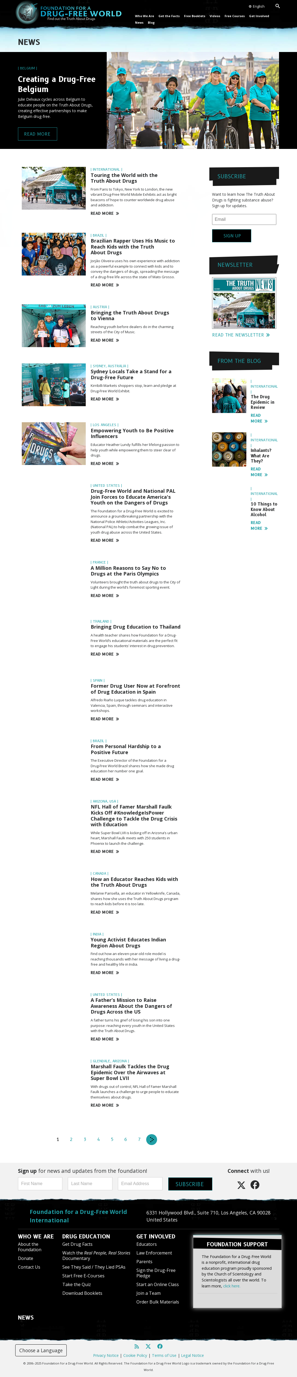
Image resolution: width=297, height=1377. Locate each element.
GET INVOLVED (155, 1236)
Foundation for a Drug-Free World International (78, 1216)
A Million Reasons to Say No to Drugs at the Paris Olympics (128, 571)
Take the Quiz (76, 1284)
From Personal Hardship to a (126, 749)
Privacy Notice (106, 1355)
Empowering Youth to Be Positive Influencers (132, 433)
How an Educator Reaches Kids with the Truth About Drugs (134, 882)
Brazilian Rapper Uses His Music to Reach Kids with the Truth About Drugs (133, 246)
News (139, 22)
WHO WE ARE (36, 1236)
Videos (215, 16)
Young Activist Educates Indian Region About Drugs (128, 942)
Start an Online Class (157, 1284)
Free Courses (235, 16)
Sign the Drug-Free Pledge (156, 1272)
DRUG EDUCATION (86, 1236)
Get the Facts (169, 16)
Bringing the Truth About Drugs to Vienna (130, 315)
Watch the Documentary (96, 1255)
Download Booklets (82, 1293)
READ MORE (105, 213)
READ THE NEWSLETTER (241, 335)
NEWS (26, 1317)
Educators (146, 1244)
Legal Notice (192, 1355)
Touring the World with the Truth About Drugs (124, 178)
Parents (144, 1262)
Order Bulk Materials (157, 1302)
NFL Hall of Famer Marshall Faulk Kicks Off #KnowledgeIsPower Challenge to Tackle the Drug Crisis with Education (134, 815)
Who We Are (144, 16)
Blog (151, 22)
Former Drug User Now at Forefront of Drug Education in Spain (135, 689)
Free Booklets (194, 16)
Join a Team (148, 1293)
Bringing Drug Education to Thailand (135, 626)
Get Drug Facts (77, 1244)
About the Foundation (29, 1246)
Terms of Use (164, 1355)
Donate (25, 1258)
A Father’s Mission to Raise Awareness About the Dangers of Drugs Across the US (131, 1006)
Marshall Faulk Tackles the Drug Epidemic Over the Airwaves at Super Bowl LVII (130, 1072)
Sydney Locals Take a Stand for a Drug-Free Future (131, 374)
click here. (231, 1284)
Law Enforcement (154, 1253)
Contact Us (29, 1267)
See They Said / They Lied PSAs (93, 1267)
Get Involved (259, 16)
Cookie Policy (135, 1355)
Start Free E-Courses (83, 1276)
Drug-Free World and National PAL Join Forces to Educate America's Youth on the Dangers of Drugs (133, 497)
